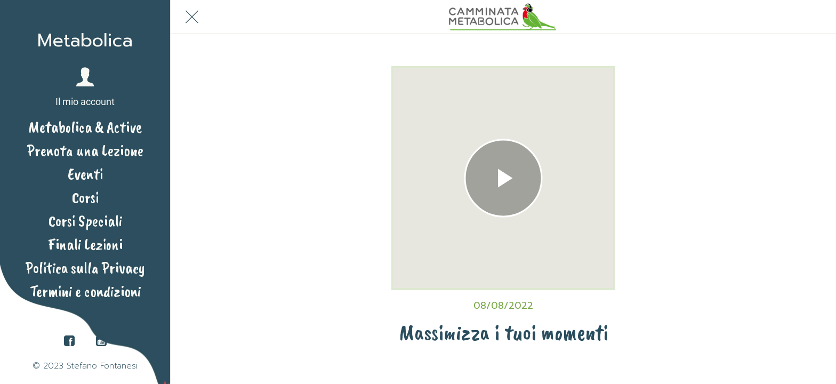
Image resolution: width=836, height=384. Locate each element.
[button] (85, 88)
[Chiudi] (192, 17)
